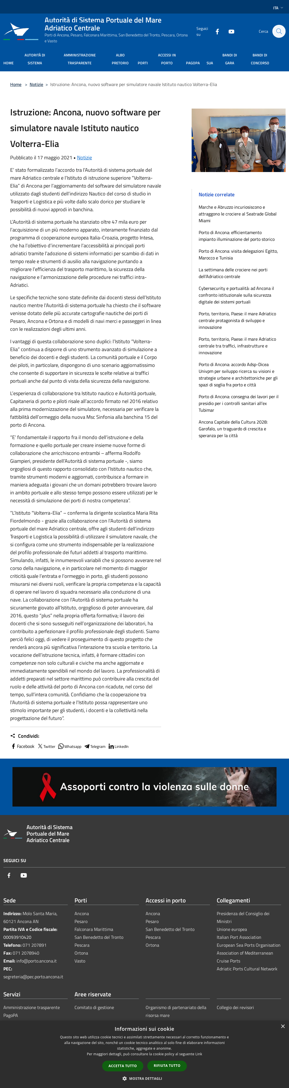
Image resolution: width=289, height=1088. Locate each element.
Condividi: (24, 736)
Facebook (22, 746)
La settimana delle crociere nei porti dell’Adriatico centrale (233, 273)
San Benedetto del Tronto (99, 937)
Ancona (82, 913)
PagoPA (10, 1015)
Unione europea (232, 929)
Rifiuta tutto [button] (167, 1065)
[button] (144, 1078)
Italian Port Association (239, 937)
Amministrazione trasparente (31, 1007)
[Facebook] (214, 31)
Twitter (46, 746)
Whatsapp (69, 746)
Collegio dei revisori (235, 1007)
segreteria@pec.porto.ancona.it (33, 976)
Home (15, 84)
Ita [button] (278, 8)
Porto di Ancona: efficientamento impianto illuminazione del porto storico (237, 236)
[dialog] (144, 1054)
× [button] (283, 1027)
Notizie (36, 84)
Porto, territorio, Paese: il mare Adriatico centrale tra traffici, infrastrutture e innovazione (237, 346)
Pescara (82, 945)
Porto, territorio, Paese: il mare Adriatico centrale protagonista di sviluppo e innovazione (237, 320)
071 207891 (35, 945)
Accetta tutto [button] (123, 1065)
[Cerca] (279, 31)
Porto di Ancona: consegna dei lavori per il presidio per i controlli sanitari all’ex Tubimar (239, 403)
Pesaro (81, 921)
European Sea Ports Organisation (249, 945)
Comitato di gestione (94, 1007)
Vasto (80, 960)
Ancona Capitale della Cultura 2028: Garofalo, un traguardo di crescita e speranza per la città (233, 429)
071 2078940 (26, 953)
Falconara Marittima (94, 929)
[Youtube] (228, 31)
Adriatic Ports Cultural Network (247, 968)
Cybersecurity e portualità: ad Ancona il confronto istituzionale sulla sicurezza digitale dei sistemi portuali (236, 295)
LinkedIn (118, 746)
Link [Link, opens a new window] (198, 1054)
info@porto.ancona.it (36, 960)
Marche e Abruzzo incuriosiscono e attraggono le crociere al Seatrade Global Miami (238, 214)
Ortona (81, 953)
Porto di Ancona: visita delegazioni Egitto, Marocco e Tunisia (238, 254)
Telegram (95, 746)
